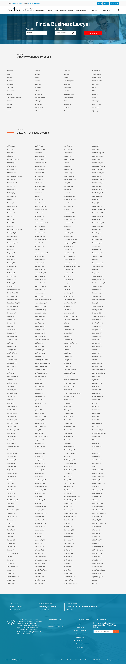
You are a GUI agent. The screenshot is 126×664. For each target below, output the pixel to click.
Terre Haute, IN (97, 363)
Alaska (9, 74)
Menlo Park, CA (69, 173)
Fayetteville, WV (40, 206)
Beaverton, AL (11, 249)
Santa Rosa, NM (97, 226)
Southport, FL (96, 290)
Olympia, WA (68, 346)
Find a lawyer (93, 33)
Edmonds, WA (40, 166)
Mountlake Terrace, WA (72, 266)
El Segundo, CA (40, 179)
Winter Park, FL (97, 557)
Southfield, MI (97, 286)
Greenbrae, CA (40, 293)
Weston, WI (96, 530)
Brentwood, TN (12, 340)
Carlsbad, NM (11, 400)
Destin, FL (10, 570)
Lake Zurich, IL (40, 466)
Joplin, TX (38, 410)
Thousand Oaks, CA (98, 373)
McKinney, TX (68, 149)
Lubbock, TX (39, 537)
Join (116, 632)
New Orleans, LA (69, 300)
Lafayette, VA (39, 460)
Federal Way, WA (41, 209)
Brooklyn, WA (11, 350)
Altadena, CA (11, 173)
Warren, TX (96, 486)
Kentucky (38, 84)
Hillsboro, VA (39, 346)
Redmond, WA (68, 510)
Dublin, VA (10, 583)
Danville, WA (11, 530)
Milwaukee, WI (69, 213)
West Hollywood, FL (98, 506)
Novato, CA (67, 336)
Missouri (38, 111)
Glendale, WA (39, 266)
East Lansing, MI (40, 156)
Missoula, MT (68, 223)
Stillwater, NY (96, 320)
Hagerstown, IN (40, 313)
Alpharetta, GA (12, 169)
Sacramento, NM (69, 577)
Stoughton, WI (97, 330)
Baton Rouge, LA (12, 243)
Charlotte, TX (11, 426)
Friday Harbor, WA (41, 253)
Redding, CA (68, 506)
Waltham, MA (96, 480)
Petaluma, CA (68, 423)
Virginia (94, 97)
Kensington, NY (40, 426)
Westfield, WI (96, 520)
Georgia (9, 104)
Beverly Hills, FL (12, 286)
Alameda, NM (11, 153)
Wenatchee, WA (97, 503)
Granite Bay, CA (40, 273)
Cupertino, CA (11, 520)
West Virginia (96, 104)
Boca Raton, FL (12, 310)
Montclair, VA (68, 233)
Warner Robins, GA (98, 483)
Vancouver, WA (97, 446)
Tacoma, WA (96, 343)
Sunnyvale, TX (96, 333)
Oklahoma (67, 104)
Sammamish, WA (97, 156)
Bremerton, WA (12, 336)
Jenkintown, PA (40, 403)
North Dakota (68, 97)
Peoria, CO (67, 420)
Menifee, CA (68, 169)
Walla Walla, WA (97, 473)
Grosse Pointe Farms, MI (43, 300)
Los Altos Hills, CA (41, 520)
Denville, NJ (11, 563)
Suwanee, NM (96, 336)
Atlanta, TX (10, 216)
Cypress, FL (10, 523)
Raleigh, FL (67, 493)
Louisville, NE (39, 530)
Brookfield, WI (11, 346)
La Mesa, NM (39, 456)
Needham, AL (68, 293)
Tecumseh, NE (97, 356)
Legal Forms (94, 10)
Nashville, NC (68, 290)
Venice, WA (96, 453)
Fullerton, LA (39, 256)
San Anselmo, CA (97, 159)
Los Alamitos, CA (41, 513)
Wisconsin (95, 107)
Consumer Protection (81, 644)
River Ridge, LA (69, 543)
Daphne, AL (11, 533)
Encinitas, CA (39, 189)
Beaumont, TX (11, 246)
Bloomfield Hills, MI (13, 303)
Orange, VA (67, 360)
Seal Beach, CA (97, 243)
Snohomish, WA (97, 263)
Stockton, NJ (96, 326)
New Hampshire (69, 81)
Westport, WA (96, 533)
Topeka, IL (95, 386)
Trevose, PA (96, 400)
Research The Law (66, 10)
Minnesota (39, 104)
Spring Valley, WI (97, 306)
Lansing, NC (39, 476)
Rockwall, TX (68, 560)
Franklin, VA (39, 243)
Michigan (38, 101)
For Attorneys (114, 3)
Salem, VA (95, 146)
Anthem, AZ (11, 199)
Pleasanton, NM (69, 450)
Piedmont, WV (68, 433)
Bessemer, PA (11, 276)
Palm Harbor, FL (69, 386)
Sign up (106, 3)
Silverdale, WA (97, 256)
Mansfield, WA (40, 567)
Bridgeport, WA (12, 343)
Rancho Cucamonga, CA (72, 496)
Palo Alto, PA (68, 390)
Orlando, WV (68, 366)
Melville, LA (67, 163)
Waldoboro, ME (97, 470)
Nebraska (67, 74)
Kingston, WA (39, 440)
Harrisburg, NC (40, 326)
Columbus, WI (11, 490)
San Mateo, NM (97, 193)
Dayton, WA (11, 540)
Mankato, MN (40, 563)
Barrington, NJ (12, 239)
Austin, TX (10, 223)
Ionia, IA (38, 380)
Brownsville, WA (12, 360)
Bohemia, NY (11, 313)
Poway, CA (67, 480)
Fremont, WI (39, 246)
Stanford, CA (96, 313)
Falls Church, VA (40, 203)
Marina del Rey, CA (41, 580)
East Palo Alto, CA (41, 159)
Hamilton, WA (40, 316)
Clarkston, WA (11, 456)
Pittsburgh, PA (69, 436)
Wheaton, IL (96, 537)
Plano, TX (67, 440)
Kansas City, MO (40, 416)
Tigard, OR (95, 380)
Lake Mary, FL (40, 463)
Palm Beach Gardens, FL (72, 380)
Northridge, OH (69, 330)
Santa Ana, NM (97, 206)
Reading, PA (68, 503)
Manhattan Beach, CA (42, 560)
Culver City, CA (12, 517)
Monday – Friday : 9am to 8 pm (55, 624)
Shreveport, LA (97, 253)
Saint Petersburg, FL (70, 583)
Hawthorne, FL (40, 333)
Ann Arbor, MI (11, 196)
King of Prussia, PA (41, 436)
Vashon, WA (96, 450)
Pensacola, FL (68, 416)
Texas (94, 87)
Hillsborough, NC (41, 350)
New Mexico (68, 87)
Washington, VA (97, 490)
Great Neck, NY (40, 280)
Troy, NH (95, 403)
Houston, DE (39, 356)
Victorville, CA (96, 463)
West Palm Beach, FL (99, 513)
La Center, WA (40, 446)
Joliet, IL (38, 406)
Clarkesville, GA (12, 453)
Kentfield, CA (39, 433)
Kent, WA (38, 430)
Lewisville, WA (40, 493)
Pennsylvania (68, 111)
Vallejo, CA (95, 443)
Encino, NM (39, 193)
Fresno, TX (38, 249)
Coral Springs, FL (12, 503)
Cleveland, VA (11, 466)
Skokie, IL (95, 259)
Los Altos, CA (39, 517)
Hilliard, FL (39, 343)
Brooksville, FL (12, 353)
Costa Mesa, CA (12, 513)
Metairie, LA (68, 189)
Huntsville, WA (40, 370)
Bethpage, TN (11, 283)
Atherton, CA (11, 213)
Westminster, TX (97, 527)
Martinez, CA (68, 146)
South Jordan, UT (98, 280)
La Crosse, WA (40, 453)
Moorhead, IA (68, 246)
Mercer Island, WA (70, 179)
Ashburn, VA (11, 203)
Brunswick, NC (12, 363)
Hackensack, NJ (40, 306)
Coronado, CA (11, 506)
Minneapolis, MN (69, 216)
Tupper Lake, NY (97, 423)
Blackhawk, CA (12, 296)
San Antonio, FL (97, 163)
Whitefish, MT (96, 540)
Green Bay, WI (40, 283)
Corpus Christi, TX (13, 510)
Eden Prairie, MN (41, 163)
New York (67, 91)
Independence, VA (41, 373)
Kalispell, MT (39, 413)
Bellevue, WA (11, 263)
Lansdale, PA (39, 473)
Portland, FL (68, 466)
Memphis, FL (68, 166)
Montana (67, 71)
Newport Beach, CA (70, 316)
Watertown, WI (97, 493)
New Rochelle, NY (70, 303)
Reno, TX (67, 523)
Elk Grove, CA (39, 183)
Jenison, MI (39, 400)
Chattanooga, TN (13, 430)
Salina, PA (95, 149)
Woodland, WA (97, 567)
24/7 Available (15, 610)
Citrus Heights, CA (13, 446)
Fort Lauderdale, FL (42, 223)
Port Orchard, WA (70, 463)
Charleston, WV (12, 420)
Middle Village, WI (70, 199)
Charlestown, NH (12, 423)
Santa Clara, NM (97, 213)
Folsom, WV (39, 219)
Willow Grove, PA (97, 550)
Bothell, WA (11, 320)
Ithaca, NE (38, 390)
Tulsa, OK (95, 420)
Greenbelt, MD (40, 290)
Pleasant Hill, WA (69, 446)
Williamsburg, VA (98, 547)
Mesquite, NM (68, 186)
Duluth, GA (39, 146)
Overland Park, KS (70, 370)
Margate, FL (39, 573)
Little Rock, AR (40, 500)
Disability (78, 640)
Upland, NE (96, 436)
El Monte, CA (39, 173)
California (10, 84)
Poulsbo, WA (68, 476)
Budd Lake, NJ (11, 366)
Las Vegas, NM (40, 483)
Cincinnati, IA (11, 443)
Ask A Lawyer (53, 10)
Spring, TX (95, 303)
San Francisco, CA (98, 183)
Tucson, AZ (95, 410)
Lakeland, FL (39, 470)
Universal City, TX (98, 430)
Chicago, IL (10, 440)
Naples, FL (67, 286)
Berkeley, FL (11, 273)
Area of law (30, 29)
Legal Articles (106, 10)
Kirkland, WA (39, 443)
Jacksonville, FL (40, 396)
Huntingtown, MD (41, 366)
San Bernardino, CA (98, 166)
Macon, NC (39, 543)
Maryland (38, 94)
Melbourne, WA (69, 159)
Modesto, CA (68, 229)
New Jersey (67, 84)
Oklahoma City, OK (70, 343)
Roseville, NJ (68, 570)
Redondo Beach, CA (70, 513)
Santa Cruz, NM (97, 216)
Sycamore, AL (96, 340)
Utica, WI (95, 440)
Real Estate (78, 647)
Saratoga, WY (96, 229)
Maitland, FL (39, 550)
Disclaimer (88, 660)
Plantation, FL (68, 443)
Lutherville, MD (40, 540)
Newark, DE (68, 310)
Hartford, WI (39, 330)
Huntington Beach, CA (42, 360)
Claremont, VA (12, 450)
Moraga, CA (68, 249)
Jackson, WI (39, 393)
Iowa (37, 77)
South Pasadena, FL (99, 283)
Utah (93, 91)
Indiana (38, 74)
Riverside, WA (68, 547)
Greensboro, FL (40, 296)
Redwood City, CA (70, 517)
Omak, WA (67, 353)
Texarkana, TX (97, 366)
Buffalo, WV (11, 373)
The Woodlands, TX (98, 370)
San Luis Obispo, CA (99, 189)
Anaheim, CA (11, 186)
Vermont (95, 94)
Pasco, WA (67, 406)
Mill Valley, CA (68, 206)
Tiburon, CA (96, 376)
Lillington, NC (39, 496)
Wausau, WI (96, 500)
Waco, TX (95, 466)
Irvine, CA (38, 383)
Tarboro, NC (96, 353)
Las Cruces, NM (40, 480)
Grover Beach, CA (41, 303)
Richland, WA (68, 533)
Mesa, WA (67, 183)
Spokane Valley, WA (98, 300)
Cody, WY (10, 470)
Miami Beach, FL (69, 196)
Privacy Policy (107, 660)
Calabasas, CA (12, 386)
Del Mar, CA (11, 547)
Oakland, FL (68, 340)
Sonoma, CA (96, 269)
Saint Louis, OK (69, 580)
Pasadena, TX (68, 403)
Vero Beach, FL (97, 460)
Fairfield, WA (39, 199)
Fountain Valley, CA (42, 239)
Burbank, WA (11, 380)
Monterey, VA (68, 236)
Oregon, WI (67, 363)
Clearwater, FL (12, 460)
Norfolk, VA (67, 326)
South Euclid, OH (97, 276)
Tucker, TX (95, 406)
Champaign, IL (12, 413)
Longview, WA (39, 510)
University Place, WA (99, 433)
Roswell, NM (68, 573)
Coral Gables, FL (12, 500)
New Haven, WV (69, 296)
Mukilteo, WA (68, 269)
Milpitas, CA (68, 209)
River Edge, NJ (68, 540)
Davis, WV (10, 537)
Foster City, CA (40, 236)
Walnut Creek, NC (98, 476)
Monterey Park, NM (70, 239)
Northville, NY (68, 333)
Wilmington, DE (97, 553)
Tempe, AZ (95, 360)
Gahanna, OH (39, 259)
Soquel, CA (95, 273)
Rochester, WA (69, 550)
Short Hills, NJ (96, 249)
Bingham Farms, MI (13, 290)
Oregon (66, 107)
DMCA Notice (97, 660)
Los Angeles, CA (40, 523)
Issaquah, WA (39, 386)
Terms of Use (117, 660)
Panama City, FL (69, 396)
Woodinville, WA (97, 563)
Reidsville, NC (68, 520)
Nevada (66, 77)
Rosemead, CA (68, 567)
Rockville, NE (68, 557)
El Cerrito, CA (39, 169)
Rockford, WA (68, 553)
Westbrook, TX (97, 517)
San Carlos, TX (97, 169)
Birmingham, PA (12, 293)
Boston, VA (10, 316)
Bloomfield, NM (12, 300)
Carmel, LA (10, 403)
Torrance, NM (96, 390)
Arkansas (10, 81)
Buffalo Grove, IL (12, 376)
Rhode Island (96, 74)
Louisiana (38, 87)
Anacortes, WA (12, 183)
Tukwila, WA (96, 413)
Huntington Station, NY (43, 363)
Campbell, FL (11, 396)
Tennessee (95, 84)
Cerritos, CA (11, 410)
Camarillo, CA (11, 390)
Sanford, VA (96, 203)
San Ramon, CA (97, 199)
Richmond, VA (68, 537)
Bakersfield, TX (12, 233)
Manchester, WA (40, 557)
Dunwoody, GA (40, 149)
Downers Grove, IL (13, 577)
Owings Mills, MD (69, 373)
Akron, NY (10, 149)
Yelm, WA (95, 583)
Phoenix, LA (68, 430)
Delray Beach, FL (12, 553)
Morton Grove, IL (69, 256)
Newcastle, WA (69, 313)
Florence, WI (39, 216)
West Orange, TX (97, 510)
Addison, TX (11, 146)
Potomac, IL (68, 473)
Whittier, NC (96, 543)
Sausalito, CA (96, 233)
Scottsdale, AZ (97, 239)
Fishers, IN (38, 213)
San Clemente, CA (98, 173)
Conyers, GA (11, 496)
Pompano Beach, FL (70, 453)
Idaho (9, 111)
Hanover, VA (39, 320)
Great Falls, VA (40, 276)
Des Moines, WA (12, 567)
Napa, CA (67, 283)
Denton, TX (10, 557)
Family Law (78, 624)
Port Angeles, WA (69, 460)
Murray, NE (67, 276)
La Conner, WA (40, 450)
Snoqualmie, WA (97, 266)
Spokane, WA (96, 296)
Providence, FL (69, 486)
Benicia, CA (10, 269)
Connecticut (11, 91)
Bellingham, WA (12, 266)
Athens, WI (10, 209)
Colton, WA (10, 483)
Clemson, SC (11, 463)
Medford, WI (68, 153)
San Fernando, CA (98, 179)
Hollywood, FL (40, 353)
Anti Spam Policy (79, 660)
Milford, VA (67, 203)
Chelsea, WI (11, 433)
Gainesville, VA (40, 263)
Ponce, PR (67, 456)
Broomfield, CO (12, 356)
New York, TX (68, 306)
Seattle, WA (96, 246)
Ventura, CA (96, 456)
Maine (37, 91)
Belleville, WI (11, 259)
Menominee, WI (69, 176)
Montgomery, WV (69, 243)
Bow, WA (10, 326)
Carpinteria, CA (12, 406)
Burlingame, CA (12, 383)
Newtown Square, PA (71, 320)
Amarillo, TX (11, 179)
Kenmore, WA (39, 420)
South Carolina (97, 77)
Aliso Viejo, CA (11, 166)
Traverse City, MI (97, 396)
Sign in (100, 3)
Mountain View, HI (70, 263)
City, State (59, 29)
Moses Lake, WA (69, 259)
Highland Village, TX (42, 340)
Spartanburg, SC (97, 293)
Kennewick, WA (40, 423)
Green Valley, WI (40, 286)
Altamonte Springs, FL (14, 176)
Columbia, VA (11, 486)
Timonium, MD (97, 383)
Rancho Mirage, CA (70, 500)
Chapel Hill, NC (12, 416)
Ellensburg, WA (40, 186)
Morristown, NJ (69, 253)
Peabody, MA (68, 413)
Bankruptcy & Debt (80, 630)
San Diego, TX (96, 176)
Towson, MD (96, 393)
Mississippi (39, 107)
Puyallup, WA (68, 490)
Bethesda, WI (11, 280)
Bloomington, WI (12, 306)
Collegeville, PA (12, 473)
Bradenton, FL (11, 333)
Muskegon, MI (68, 280)
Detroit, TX (10, 573)
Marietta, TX (39, 577)
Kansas (37, 81)
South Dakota (97, 81)
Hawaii (9, 107)
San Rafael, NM (97, 196)
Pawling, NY (68, 410)
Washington (96, 101)
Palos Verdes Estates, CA (72, 393)
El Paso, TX (39, 176)
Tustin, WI (95, 426)
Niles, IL (66, 323)
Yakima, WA (96, 580)
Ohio (65, 101)
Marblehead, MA (41, 570)
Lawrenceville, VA (41, 486)
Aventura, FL (11, 226)
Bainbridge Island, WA (14, 229)
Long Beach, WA (40, 506)
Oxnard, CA (67, 376)
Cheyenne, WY (11, 436)
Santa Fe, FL (96, 219)
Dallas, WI (10, 527)
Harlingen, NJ (39, 323)
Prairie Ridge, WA (69, 483)
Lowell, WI (38, 533)
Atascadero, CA (12, 206)
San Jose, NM (96, 186)
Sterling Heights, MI (98, 316)
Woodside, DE (96, 573)
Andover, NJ (11, 193)
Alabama (10, 71)
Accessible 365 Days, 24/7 (55, 627)
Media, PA (67, 156)
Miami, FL (67, 193)
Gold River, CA (40, 269)
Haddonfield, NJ (40, 310)
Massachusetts (40, 97)
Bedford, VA (11, 253)
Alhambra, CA (11, 163)
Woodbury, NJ (96, 560)
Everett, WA (39, 196)
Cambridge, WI (12, 393)
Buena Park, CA (12, 370)
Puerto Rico (96, 71)
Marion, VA (39, 583)
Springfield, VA (97, 310)
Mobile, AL (67, 226)
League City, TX (40, 490)
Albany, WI (10, 156)
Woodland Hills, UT (98, 570)
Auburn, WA (11, 219)
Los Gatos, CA (40, 527)
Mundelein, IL (68, 273)
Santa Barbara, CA (98, 209)
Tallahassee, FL (97, 346)
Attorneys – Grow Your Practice (63, 660)
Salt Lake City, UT (98, 153)
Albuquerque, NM (13, 159)
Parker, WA (67, 400)
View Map (71, 610)
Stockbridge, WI (97, 323)
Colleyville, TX (11, 476)
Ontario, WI (68, 356)
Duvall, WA (39, 153)
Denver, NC (10, 560)
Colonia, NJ (10, 480)
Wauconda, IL (96, 496)
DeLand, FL (10, 550)
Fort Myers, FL (40, 226)
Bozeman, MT (11, 330)
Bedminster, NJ (12, 256)
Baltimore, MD (12, 236)
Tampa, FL (95, 350)
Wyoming (95, 111)
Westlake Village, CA (99, 523)
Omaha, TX (67, 350)
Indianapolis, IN (40, 376)
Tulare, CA (95, 416)
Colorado (10, 87)
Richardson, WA (69, 530)
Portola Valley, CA (70, 470)
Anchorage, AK (12, 189)
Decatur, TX (11, 543)
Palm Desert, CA (69, 383)
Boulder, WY (11, 323)
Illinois (37, 71)
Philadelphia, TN (69, 426)
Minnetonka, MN (69, 219)
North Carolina (69, 94)
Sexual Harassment (81, 634)
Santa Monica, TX (98, 223)
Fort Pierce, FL (40, 229)
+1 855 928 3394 (17, 3)
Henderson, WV (40, 336)
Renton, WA (68, 527)
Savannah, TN (97, 236)
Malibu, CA (39, 553)
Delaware (10, 94)
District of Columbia (14, 97)
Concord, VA (11, 493)
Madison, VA (39, 547)
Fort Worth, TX (40, 233)
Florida (9, 101)
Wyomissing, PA (97, 577)
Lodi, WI (38, 503)
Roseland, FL (68, 563)
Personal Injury (79, 627)
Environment (79, 637)
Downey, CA (11, 580)
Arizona (9, 77)
